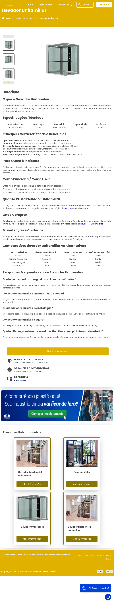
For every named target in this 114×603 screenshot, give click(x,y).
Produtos (66, 4)
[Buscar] (79, 4)
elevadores (20, 380)
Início (31, 4)
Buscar (85, 4)
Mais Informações (32, 484)
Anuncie (104, 4)
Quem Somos (45, 4)
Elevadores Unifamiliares (91, 224)
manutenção (55, 239)
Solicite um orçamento (57, 351)
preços (68, 208)
